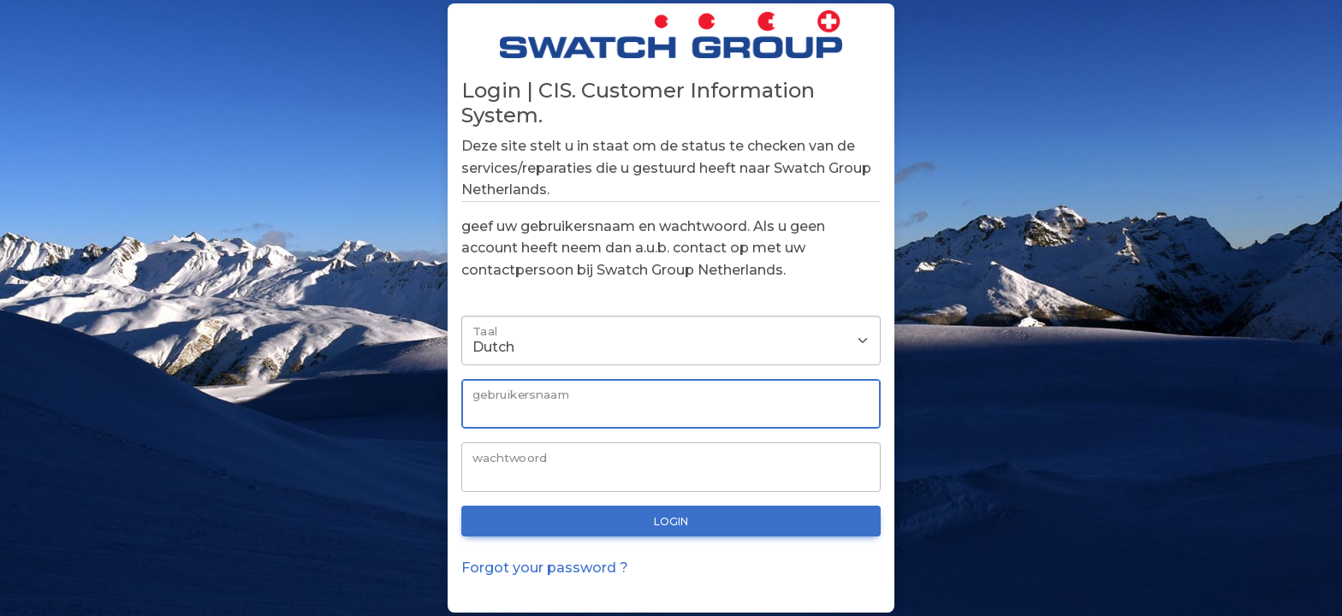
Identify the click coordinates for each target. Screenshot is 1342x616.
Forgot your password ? (544, 568)
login (671, 521)
